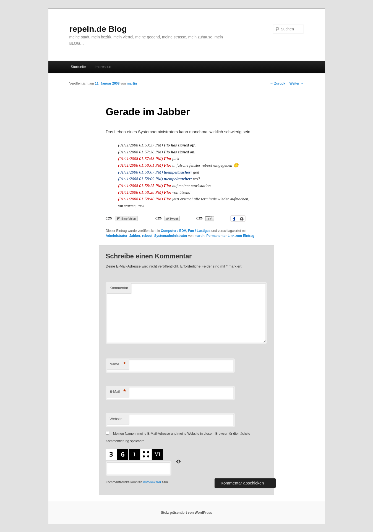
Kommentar (118, 288)
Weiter (296, 83)
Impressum (103, 67)
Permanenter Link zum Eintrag (230, 236)
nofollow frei (152, 482)
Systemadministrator (170, 236)
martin (132, 83)
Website (115, 419)
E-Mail (117, 392)
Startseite (78, 67)
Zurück (277, 83)
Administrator (116, 236)
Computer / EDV (173, 231)
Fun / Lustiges (199, 231)
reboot (147, 236)
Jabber (134, 236)
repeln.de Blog (98, 28)
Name (117, 364)
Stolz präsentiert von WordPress (186, 513)
